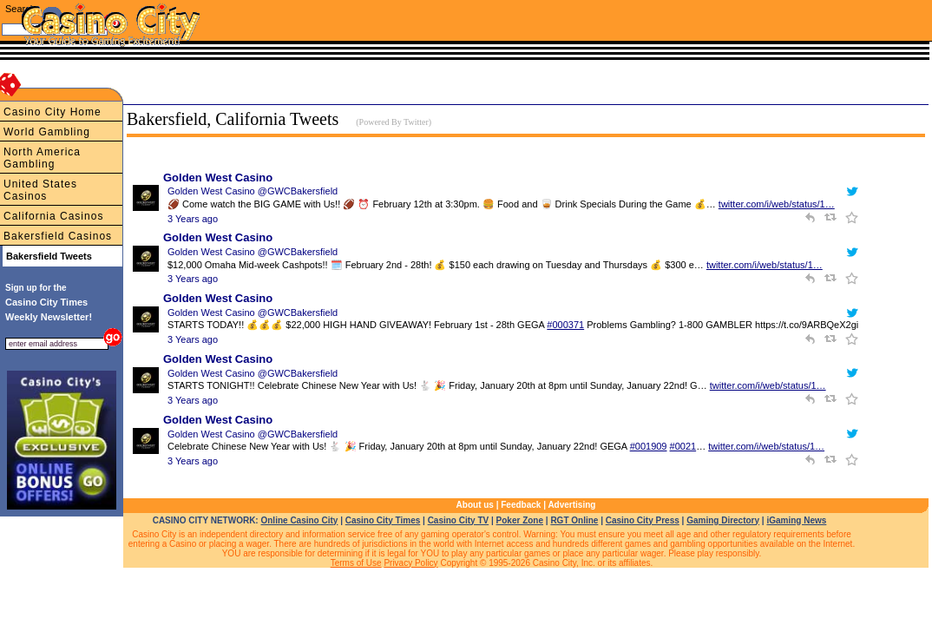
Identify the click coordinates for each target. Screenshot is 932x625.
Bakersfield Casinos (57, 236)
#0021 (683, 446)
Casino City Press (642, 520)
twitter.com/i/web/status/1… (777, 204)
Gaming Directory (722, 520)
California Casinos (53, 216)
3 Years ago (192, 219)
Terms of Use (356, 563)
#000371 (565, 324)
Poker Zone (519, 520)
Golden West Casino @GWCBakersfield (252, 191)
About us (475, 505)
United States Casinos (40, 190)
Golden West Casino (217, 177)
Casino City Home (52, 112)
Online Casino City (299, 520)
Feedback (521, 505)
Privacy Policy (410, 563)
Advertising (571, 505)
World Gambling (46, 132)
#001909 (648, 446)
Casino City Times (383, 520)
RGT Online (574, 520)
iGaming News (796, 520)
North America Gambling (42, 158)
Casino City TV (458, 520)
